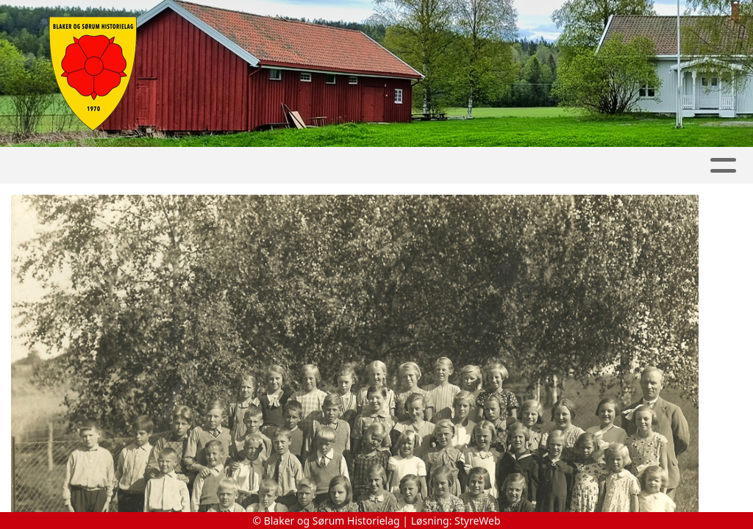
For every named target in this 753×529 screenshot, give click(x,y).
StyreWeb (477, 521)
